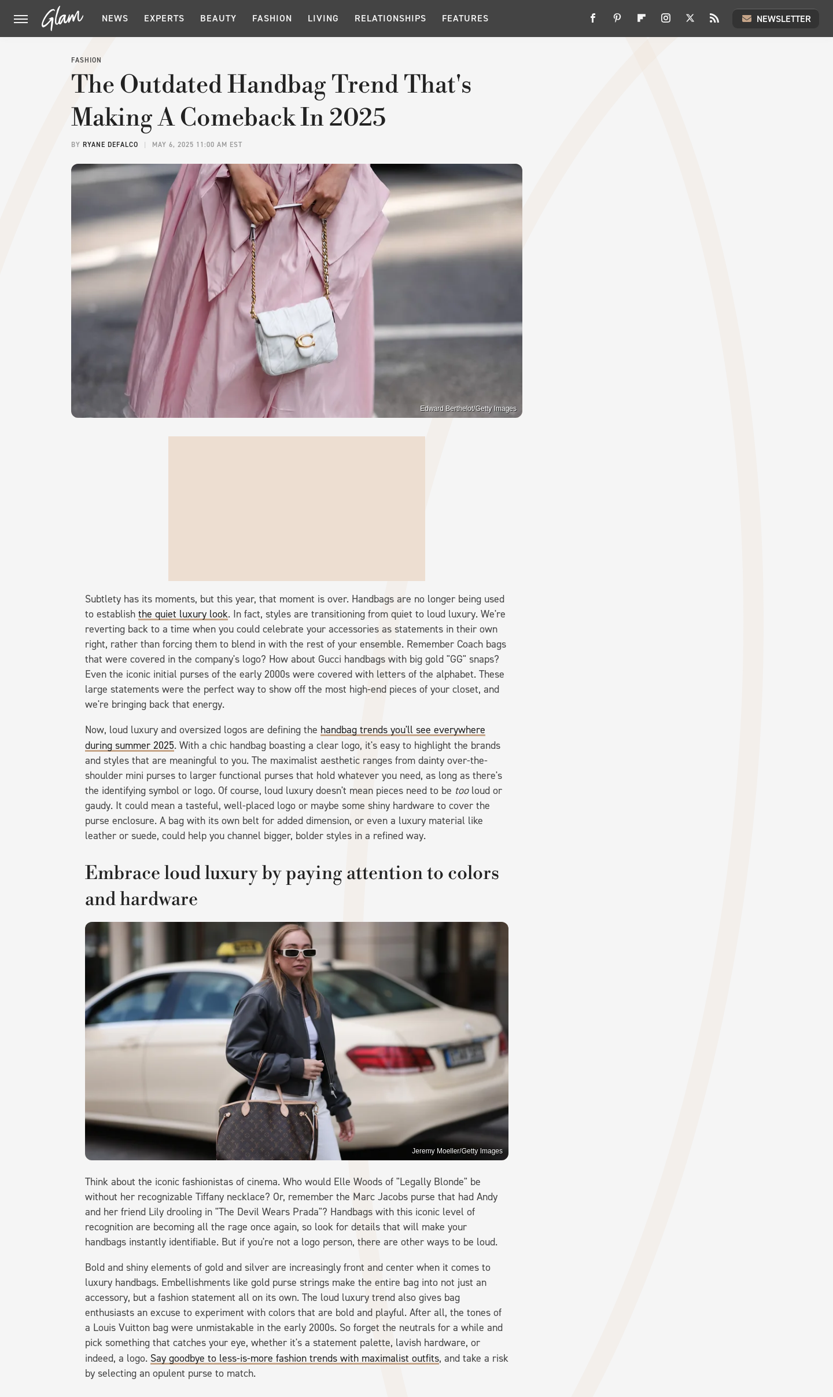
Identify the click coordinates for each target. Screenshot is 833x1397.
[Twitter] (690, 22)
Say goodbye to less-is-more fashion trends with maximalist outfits (294, 1358)
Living (323, 18)
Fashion (272, 18)
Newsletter (775, 18)
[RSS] (714, 22)
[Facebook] (593, 22)
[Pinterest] (617, 22)
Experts (164, 18)
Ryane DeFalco (110, 144)
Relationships (390, 18)
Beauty (218, 18)
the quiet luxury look (183, 614)
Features (465, 18)
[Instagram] (665, 22)
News (115, 18)
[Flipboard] (641, 22)
